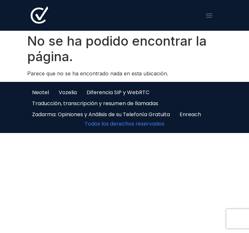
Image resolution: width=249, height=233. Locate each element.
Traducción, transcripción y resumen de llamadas (95, 103)
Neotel (40, 92)
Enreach (190, 114)
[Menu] (209, 15)
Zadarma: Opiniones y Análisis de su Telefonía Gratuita (101, 114)
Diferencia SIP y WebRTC (118, 92)
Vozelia (68, 92)
